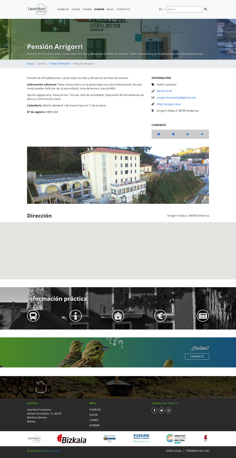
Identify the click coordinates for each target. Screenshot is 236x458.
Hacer (76, 9)
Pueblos (63, 9)
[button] (40, 175)
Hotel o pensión (60, 63)
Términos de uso (197, 451)
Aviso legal (174, 451)
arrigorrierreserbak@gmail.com (176, 97)
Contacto (123, 9)
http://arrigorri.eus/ (169, 104)
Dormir (99, 9)
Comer (87, 9)
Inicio (30, 63)
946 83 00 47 (164, 91)
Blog (110, 9)
